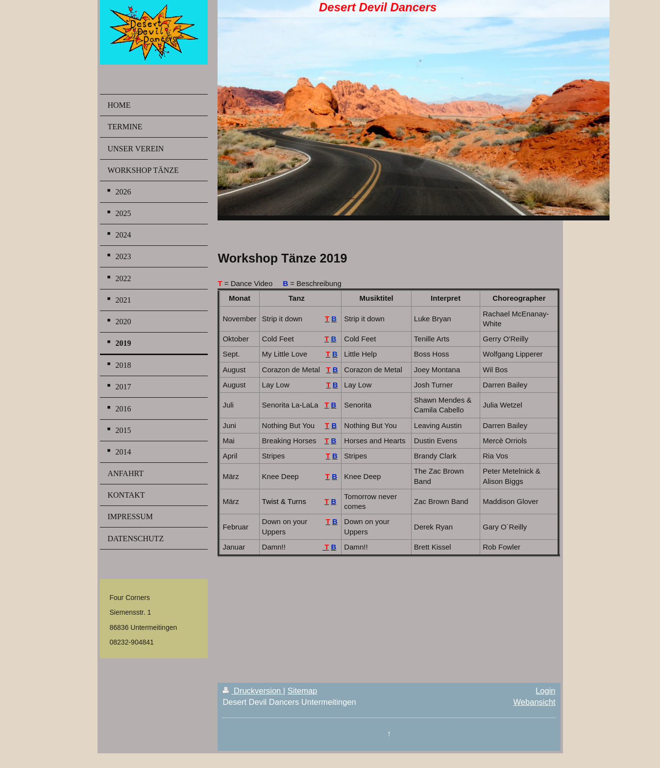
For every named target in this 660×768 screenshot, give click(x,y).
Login (545, 690)
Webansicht (534, 701)
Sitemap (303, 690)
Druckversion (252, 690)
